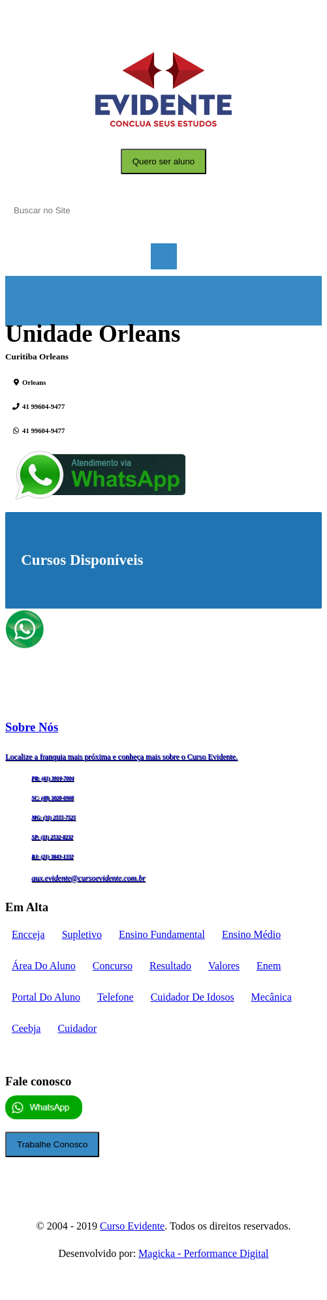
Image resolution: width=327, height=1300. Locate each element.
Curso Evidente (132, 1226)
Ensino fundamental (162, 934)
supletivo (82, 934)
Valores (224, 965)
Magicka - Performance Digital (203, 1253)
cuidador (77, 1028)
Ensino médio (251, 934)
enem (269, 965)
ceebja (26, 1028)
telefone (115, 997)
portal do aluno (46, 997)
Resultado (170, 965)
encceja (28, 934)
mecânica (271, 997)
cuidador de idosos (192, 997)
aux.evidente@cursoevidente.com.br (88, 878)
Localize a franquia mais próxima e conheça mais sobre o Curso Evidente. (121, 756)
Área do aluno (44, 965)
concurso (112, 965)
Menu (164, 256)
